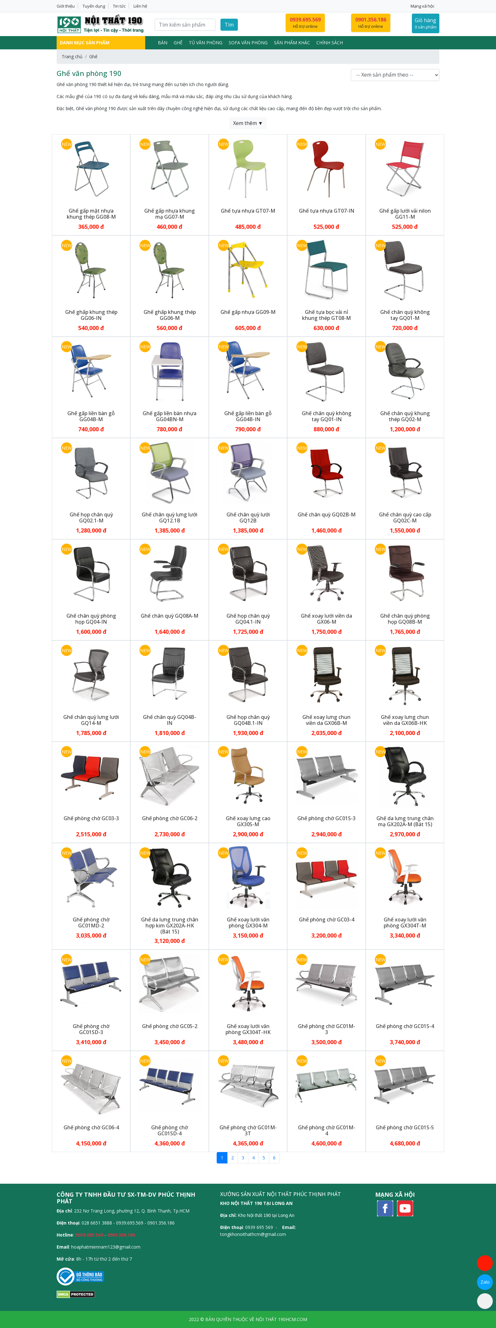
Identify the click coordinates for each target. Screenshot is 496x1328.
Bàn (162, 43)
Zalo (485, 1282)
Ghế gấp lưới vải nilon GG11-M (405, 213)
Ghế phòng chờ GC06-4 (91, 1127)
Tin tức (119, 6)
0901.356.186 (121, 1235)
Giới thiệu (66, 6)
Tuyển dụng (94, 6)
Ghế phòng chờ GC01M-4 (326, 1130)
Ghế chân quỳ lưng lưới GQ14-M (91, 720)
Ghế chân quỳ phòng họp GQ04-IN (91, 618)
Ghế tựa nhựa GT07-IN (326, 210)
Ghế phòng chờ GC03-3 (91, 818)
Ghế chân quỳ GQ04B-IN (169, 720)
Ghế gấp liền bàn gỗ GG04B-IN (248, 416)
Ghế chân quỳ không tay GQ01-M (405, 315)
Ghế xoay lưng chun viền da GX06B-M (326, 720)
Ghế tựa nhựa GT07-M (248, 210)
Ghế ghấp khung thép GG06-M (170, 315)
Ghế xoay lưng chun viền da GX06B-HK (405, 720)
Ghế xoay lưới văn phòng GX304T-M (405, 922)
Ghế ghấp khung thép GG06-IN (91, 315)
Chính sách (329, 43)
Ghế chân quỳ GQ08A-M (169, 615)
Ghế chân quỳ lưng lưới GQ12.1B (169, 517)
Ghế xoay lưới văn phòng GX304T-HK (248, 1029)
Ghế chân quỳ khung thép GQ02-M (405, 416)
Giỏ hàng (426, 23)
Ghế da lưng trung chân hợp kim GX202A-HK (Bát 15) (169, 925)
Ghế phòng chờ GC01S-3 (326, 818)
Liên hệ (140, 6)
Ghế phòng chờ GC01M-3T (248, 1130)
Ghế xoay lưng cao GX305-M (248, 821)
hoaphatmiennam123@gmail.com (105, 1247)
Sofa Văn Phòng (248, 43)
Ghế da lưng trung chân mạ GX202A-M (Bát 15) (405, 821)
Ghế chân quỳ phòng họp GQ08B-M (405, 618)
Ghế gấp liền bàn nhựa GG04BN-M (169, 416)
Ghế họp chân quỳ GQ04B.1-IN (248, 720)
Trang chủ (72, 56)
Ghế (178, 43)
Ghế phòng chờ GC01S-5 (405, 1127)
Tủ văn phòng (205, 43)
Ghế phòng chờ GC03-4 (326, 919)
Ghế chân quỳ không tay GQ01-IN (326, 416)
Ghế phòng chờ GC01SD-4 (169, 1130)
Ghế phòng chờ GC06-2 (169, 818)
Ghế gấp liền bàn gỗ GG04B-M (91, 416)
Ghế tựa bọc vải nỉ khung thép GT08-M (326, 315)
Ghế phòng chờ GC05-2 (169, 1026)
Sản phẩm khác (292, 43)
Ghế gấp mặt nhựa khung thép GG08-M (91, 213)
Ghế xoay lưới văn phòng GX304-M (248, 922)
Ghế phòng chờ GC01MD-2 (91, 922)
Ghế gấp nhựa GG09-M (248, 312)
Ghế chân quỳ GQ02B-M (327, 514)
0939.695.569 (89, 1235)
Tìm (229, 24)
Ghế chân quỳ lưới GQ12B (248, 517)
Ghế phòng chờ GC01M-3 (326, 1029)
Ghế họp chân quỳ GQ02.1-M (91, 517)
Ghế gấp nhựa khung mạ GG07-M (169, 213)
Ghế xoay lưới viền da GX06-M (326, 618)
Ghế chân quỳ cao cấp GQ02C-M (405, 517)
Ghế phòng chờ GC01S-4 (405, 1026)
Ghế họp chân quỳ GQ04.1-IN (248, 618)
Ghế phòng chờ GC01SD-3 (91, 1029)
